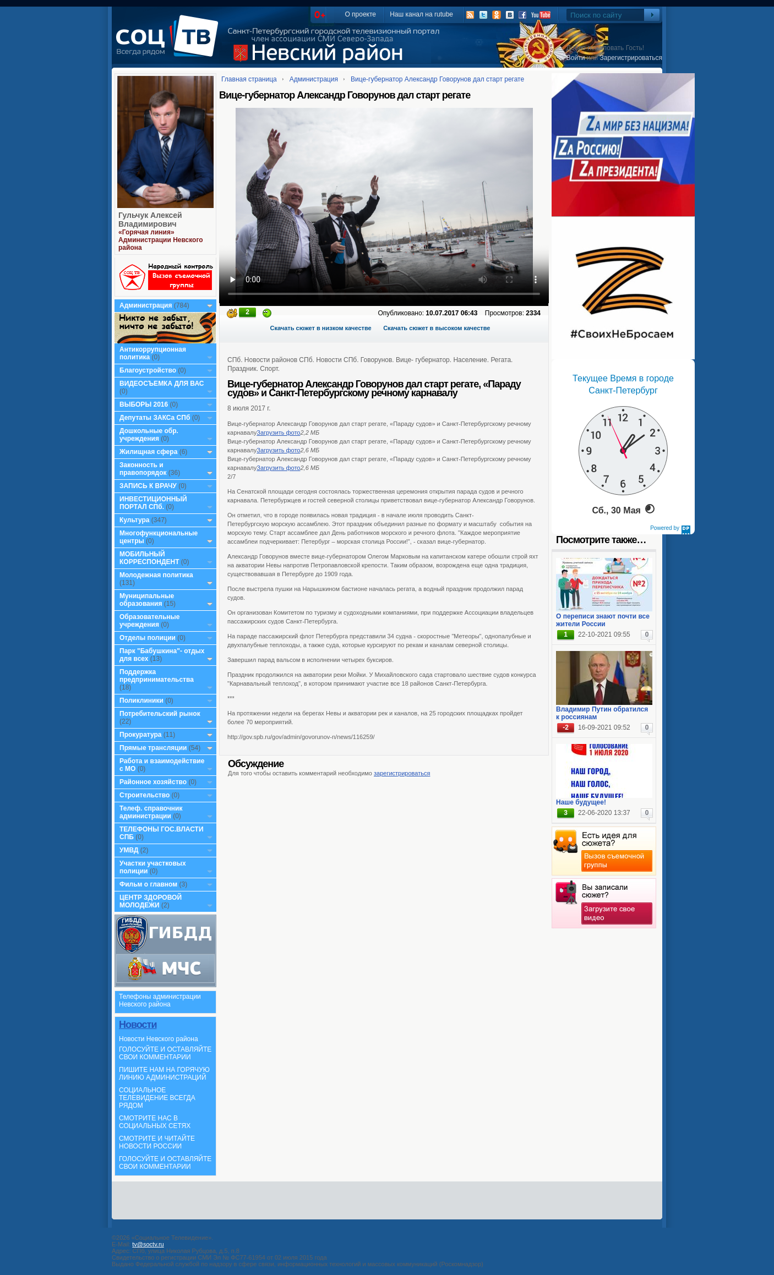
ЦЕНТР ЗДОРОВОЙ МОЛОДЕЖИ (150, 901)
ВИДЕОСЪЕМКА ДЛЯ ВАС (161, 383)
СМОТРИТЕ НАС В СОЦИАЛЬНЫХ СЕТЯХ (154, 1122)
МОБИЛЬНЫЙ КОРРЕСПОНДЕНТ (150, 558)
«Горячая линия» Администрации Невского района (160, 239)
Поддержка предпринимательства (156, 675)
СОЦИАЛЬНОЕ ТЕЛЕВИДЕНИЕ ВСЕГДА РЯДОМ (157, 1097)
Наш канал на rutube (421, 14)
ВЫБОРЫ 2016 (143, 404)
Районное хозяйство (153, 782)
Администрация (145, 305)
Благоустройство (148, 370)
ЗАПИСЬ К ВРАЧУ (148, 486)
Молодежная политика (156, 575)
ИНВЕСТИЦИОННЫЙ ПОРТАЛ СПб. (153, 503)
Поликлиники (141, 700)
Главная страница (249, 79)
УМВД (129, 850)
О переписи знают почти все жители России (603, 620)
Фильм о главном (148, 884)
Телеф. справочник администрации (151, 812)
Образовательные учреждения (149, 620)
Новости (137, 1024)
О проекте (360, 14)
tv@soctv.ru (147, 1244)
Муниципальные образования (146, 600)
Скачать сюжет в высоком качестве (436, 328)
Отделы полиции (147, 638)
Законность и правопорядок (143, 469)
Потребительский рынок (159, 714)
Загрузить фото (278, 432)
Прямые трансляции (153, 748)
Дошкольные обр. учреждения (148, 434)
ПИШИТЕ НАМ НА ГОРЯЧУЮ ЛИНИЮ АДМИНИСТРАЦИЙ (164, 1073)
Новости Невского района (158, 1039)
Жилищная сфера (148, 452)
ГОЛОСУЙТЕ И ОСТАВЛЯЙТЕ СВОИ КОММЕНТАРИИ (165, 1053)
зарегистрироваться (402, 773)
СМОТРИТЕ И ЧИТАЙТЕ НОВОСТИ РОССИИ (157, 1142)
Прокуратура (140, 734)
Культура (134, 520)
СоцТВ (170, 43)
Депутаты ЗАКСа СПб (154, 418)
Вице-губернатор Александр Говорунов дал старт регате (437, 79)
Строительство (144, 795)
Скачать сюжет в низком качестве (321, 328)
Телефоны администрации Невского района (160, 1000)
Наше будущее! (581, 802)
